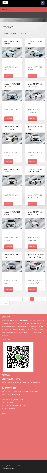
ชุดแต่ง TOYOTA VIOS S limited (12, 213)
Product (14, 33)
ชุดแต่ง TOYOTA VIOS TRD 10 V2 (12, 85)
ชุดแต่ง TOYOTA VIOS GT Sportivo (35, 85)
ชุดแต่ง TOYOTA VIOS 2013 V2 (12, 42)
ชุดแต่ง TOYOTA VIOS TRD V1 (35, 127)
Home (6, 33)
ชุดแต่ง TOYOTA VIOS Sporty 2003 (35, 213)
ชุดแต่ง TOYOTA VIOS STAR (12, 255)
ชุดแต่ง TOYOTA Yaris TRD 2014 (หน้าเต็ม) (36, 255)
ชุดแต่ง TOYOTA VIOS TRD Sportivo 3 (35, 170)
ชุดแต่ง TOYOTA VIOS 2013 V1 (35, 42)
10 (43, 299)
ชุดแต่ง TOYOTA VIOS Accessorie (12, 170)
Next (6, 303)
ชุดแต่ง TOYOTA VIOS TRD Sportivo (12, 127)
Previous (4, 299)
